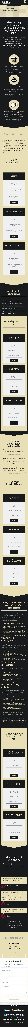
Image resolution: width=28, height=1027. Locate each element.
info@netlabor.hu (14, 956)
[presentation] (11, 996)
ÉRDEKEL (14, 202)
